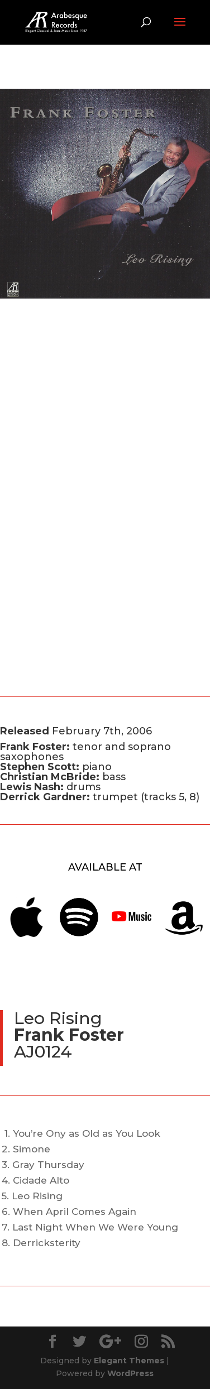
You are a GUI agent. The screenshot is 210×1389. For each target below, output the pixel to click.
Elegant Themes (129, 1361)
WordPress (130, 1373)
